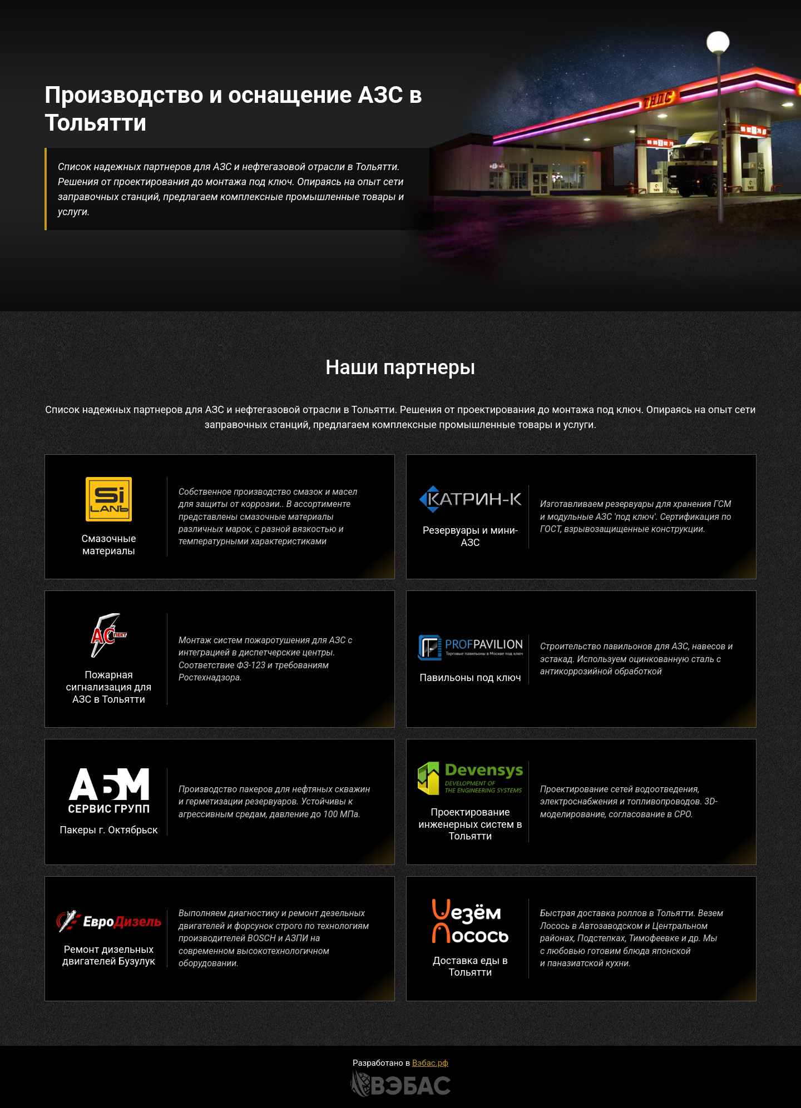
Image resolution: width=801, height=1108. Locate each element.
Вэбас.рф (430, 1063)
